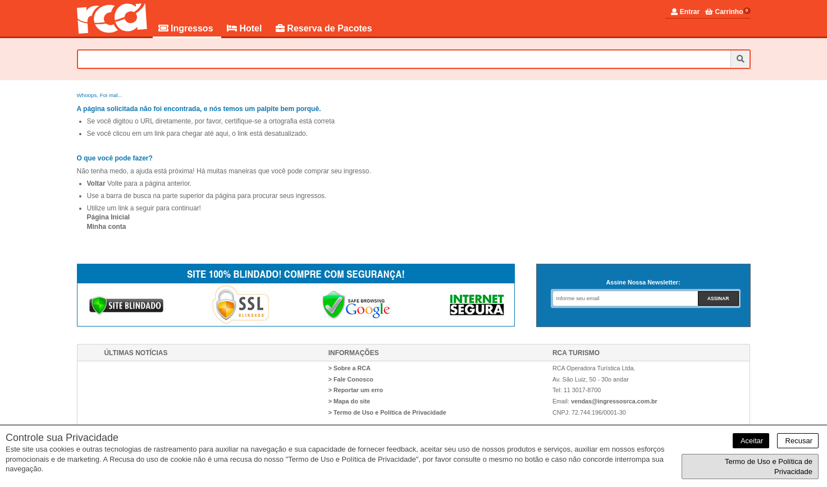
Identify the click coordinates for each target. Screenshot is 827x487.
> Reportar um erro (355, 390)
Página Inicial (108, 217)
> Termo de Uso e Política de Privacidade (387, 412)
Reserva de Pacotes (324, 28)
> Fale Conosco (350, 379)
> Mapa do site (349, 401)
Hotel (245, 28)
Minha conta (106, 227)
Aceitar (751, 441)
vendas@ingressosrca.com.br (614, 401)
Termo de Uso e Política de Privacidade (768, 466)
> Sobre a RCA (349, 368)
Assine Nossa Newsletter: (643, 282)
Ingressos (187, 28)
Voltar (96, 183)
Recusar (797, 441)
